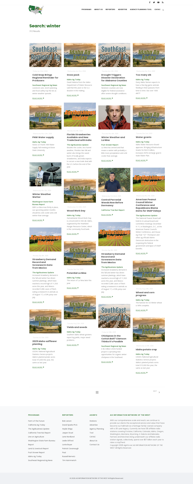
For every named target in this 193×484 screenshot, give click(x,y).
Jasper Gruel (67, 433)
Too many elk (143, 74)
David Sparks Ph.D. (70, 425)
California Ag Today (36, 425)
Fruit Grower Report (36, 452)
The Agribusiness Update (38, 429)
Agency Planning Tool (139, 10)
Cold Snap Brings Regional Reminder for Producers (45, 77)
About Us (95, 10)
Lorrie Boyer (67, 444)
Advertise (121, 10)
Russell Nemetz (68, 456)
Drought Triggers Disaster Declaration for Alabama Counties (114, 77)
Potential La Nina (76, 273)
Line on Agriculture (36, 436)
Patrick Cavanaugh (70, 448)
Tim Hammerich (69, 460)
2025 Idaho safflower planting (44, 343)
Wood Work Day (76, 210)
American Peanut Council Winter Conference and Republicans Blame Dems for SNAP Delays (148, 205)
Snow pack (73, 74)
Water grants (143, 137)
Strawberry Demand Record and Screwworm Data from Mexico (113, 258)
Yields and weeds (77, 327)
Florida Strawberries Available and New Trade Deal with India (79, 137)
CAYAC (157, 10)
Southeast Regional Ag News (40, 460)
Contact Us (94, 444)
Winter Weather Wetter (41, 196)
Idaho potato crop (146, 349)
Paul (64, 452)
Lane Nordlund (68, 436)
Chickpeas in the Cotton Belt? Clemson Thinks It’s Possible (113, 338)
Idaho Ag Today (35, 456)
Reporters (108, 10)
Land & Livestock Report (38, 448)
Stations (93, 421)
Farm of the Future (36, 421)
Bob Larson (67, 421)
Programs (83, 10)
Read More (38, 98)
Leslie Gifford (67, 440)
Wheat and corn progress (145, 294)
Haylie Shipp (67, 429)
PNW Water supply (43, 137)
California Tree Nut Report (39, 433)
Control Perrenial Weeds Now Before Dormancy (112, 202)
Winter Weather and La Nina (113, 139)
